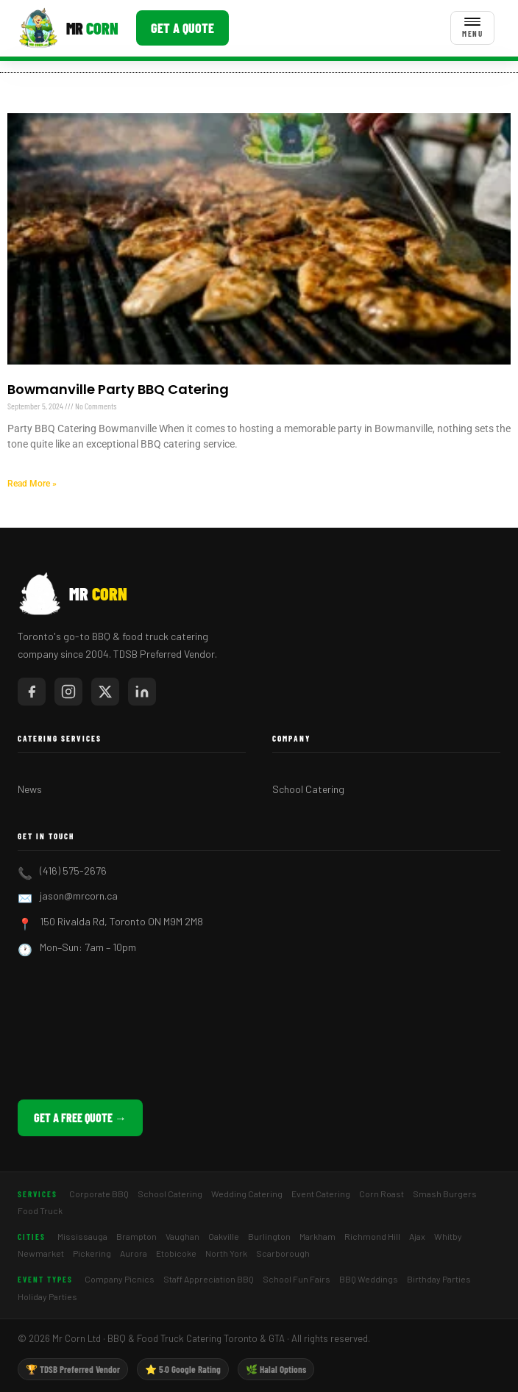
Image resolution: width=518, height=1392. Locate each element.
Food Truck (40, 1210)
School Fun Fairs (296, 1279)
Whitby (448, 1236)
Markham (317, 1236)
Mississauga (82, 1236)
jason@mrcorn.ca (79, 895)
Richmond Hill (372, 1236)
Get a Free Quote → (80, 1117)
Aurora (133, 1253)
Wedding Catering (247, 1193)
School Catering (308, 789)
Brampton (136, 1236)
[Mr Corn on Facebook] (32, 692)
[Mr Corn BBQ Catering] (68, 28)
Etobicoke (176, 1253)
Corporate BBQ (99, 1193)
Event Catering (320, 1193)
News (30, 789)
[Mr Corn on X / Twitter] (105, 692)
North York (226, 1253)
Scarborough (283, 1253)
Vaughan (182, 1236)
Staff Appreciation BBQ (208, 1279)
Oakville (223, 1236)
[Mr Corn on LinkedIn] (142, 692)
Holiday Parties (47, 1296)
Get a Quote (182, 28)
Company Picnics (120, 1279)
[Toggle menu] (472, 28)
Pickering (92, 1253)
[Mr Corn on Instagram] (68, 692)
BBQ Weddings (368, 1279)
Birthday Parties (439, 1279)
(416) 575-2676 (73, 870)
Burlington (269, 1236)
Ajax (417, 1236)
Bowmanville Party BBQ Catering (118, 389)
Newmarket (41, 1253)
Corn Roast (381, 1193)
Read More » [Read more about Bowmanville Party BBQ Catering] (32, 483)
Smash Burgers (445, 1193)
